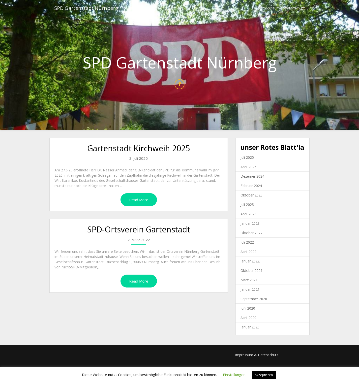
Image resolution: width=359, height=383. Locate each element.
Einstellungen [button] (234, 374)
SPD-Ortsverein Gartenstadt (138, 229)
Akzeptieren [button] (264, 375)
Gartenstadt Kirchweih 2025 (138, 148)
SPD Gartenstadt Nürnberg (86, 8)
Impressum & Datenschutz (283, 8)
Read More (138, 199)
